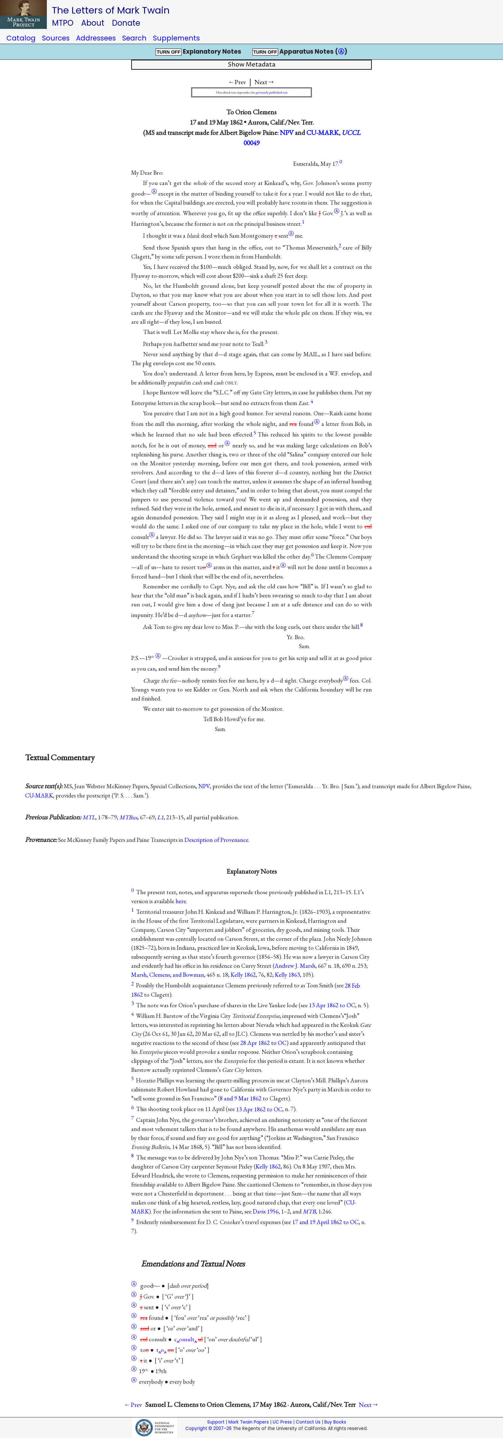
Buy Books (335, 1422)
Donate (126, 23)
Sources (56, 38)
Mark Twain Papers (248, 1422)
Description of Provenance (216, 840)
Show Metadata (252, 65)
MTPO (62, 23)
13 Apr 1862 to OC (332, 1005)
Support (216, 1422)
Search (134, 38)
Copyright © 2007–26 (208, 1428)
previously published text (272, 92)
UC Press (282, 1422)
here (180, 901)
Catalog (21, 38)
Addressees (96, 38)
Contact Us (308, 1422)
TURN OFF (168, 52)
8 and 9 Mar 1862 (240, 1098)
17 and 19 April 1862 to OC (325, 1222)
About (92, 23)
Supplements (176, 38)
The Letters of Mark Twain (111, 10)
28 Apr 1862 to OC (263, 1043)
